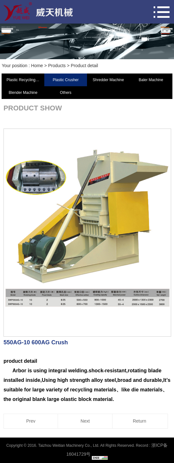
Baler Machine (151, 80)
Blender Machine (23, 92)
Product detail (84, 65)
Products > (59, 65)
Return (139, 421)
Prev (30, 421)
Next (85, 421)
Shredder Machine (108, 80)
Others (65, 92)
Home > (39, 65)
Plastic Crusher (65, 80)
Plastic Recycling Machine (25, 80)
